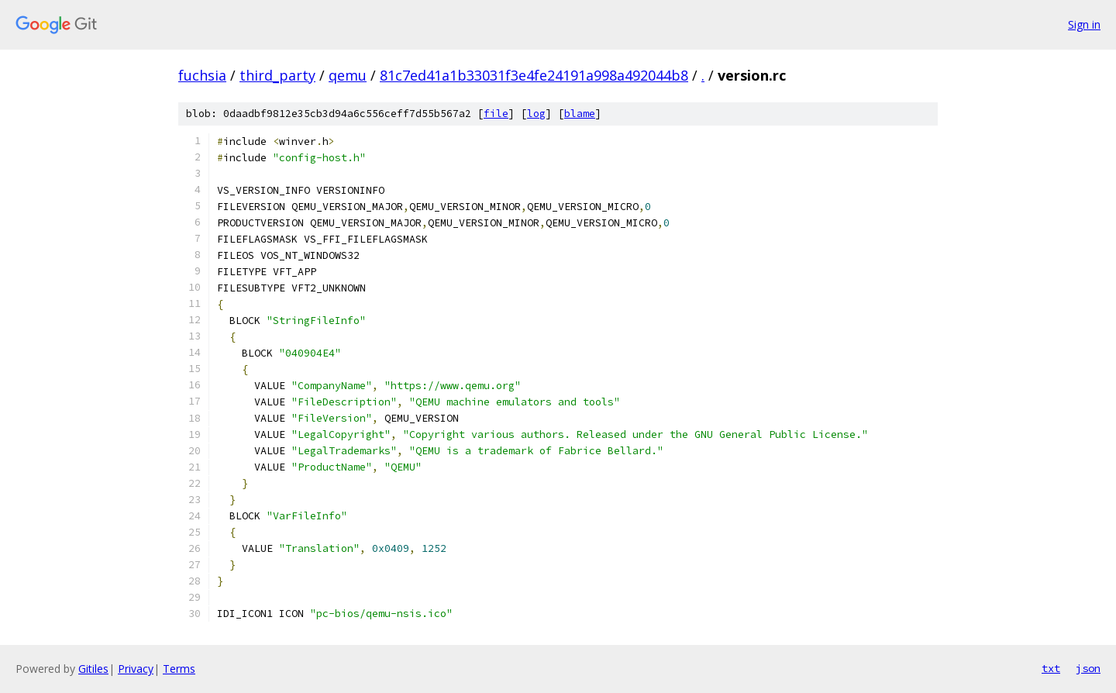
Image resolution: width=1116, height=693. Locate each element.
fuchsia (202, 75)
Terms (179, 668)
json (1088, 668)
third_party (277, 75)
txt (1051, 668)
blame (579, 113)
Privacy (135, 668)
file (496, 113)
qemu (348, 75)
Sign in (1084, 24)
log (536, 113)
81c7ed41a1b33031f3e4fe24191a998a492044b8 (534, 75)
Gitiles (93, 668)
